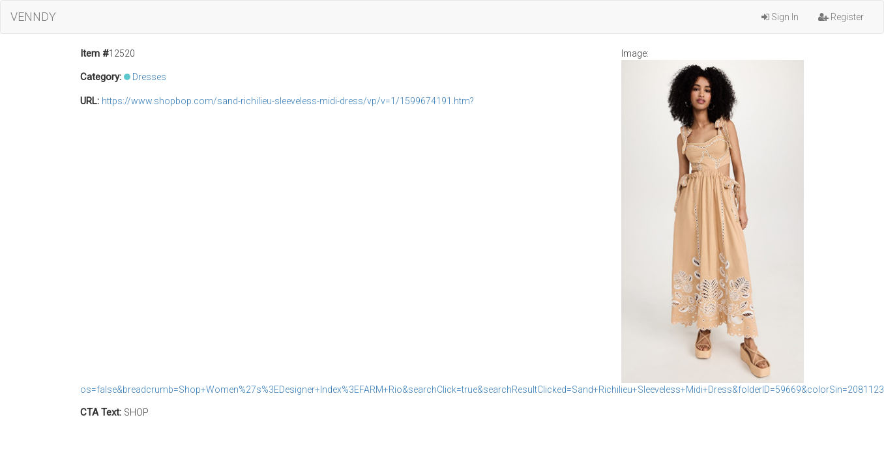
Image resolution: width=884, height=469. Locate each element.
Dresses (149, 77)
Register (841, 17)
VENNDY (33, 16)
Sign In (780, 17)
